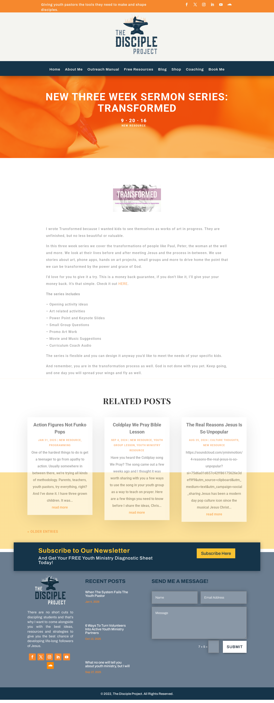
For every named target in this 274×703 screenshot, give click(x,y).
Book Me (216, 69)
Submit (235, 650)
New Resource (134, 128)
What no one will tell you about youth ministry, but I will (107, 667)
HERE (123, 287)
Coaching (195, 69)
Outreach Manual (103, 69)
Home (54, 69)
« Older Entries (42, 539)
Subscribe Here (216, 556)
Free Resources (138, 69)
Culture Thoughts (224, 447)
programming (60, 452)
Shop (176, 69)
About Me (74, 69)
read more (60, 515)
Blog (162, 69)
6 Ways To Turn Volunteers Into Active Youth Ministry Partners (105, 632)
